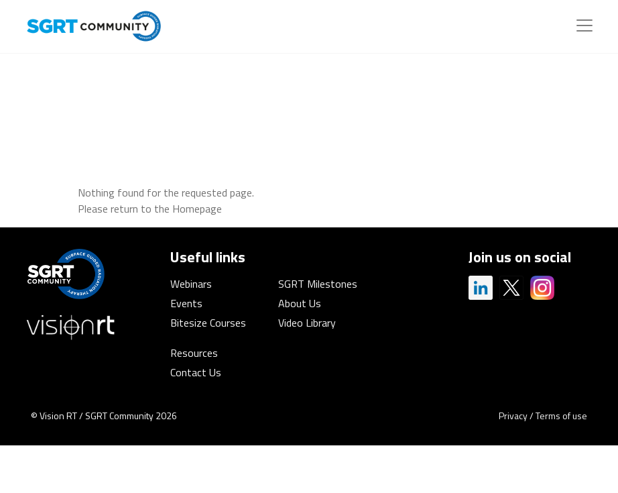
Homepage (197, 209)
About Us (299, 303)
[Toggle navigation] (584, 25)
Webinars (191, 284)
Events (186, 303)
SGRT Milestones (317, 284)
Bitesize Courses (208, 323)
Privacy (513, 415)
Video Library (307, 323)
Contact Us (195, 372)
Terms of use (561, 415)
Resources (194, 353)
